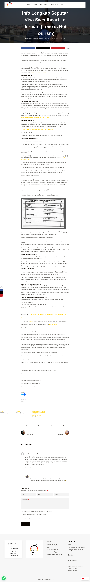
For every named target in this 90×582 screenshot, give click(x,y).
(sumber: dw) (41, 98)
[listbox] (45, 305)
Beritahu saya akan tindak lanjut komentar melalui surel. (35, 514)
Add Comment (25, 499)
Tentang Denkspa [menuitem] (43, 4)
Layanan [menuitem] (35, 4)
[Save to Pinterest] (58, 48)
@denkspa (31, 321)
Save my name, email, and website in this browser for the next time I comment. (37, 511)
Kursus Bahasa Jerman (52, 544)
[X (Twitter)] (39, 425)
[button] (45, 305)
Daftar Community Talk (52, 552)
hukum (57, 38)
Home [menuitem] (28, 4)
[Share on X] (43, 48)
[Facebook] (27, 425)
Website (56, 494)
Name (23, 494)
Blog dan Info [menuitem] (54, 4)
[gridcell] (45, 278)
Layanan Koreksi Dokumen (53, 549)
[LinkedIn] (63, 425)
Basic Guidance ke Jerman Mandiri (55, 554)
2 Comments (62, 38)
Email (39, 494)
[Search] (82, 4)
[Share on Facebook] (28, 48)
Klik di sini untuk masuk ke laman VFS (38, 72)
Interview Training (51, 551)
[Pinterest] (51, 425)
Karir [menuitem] (62, 4)
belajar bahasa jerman (50, 38)
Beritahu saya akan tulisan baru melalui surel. (32, 518)
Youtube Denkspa (53, 324)
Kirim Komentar (25, 524)
